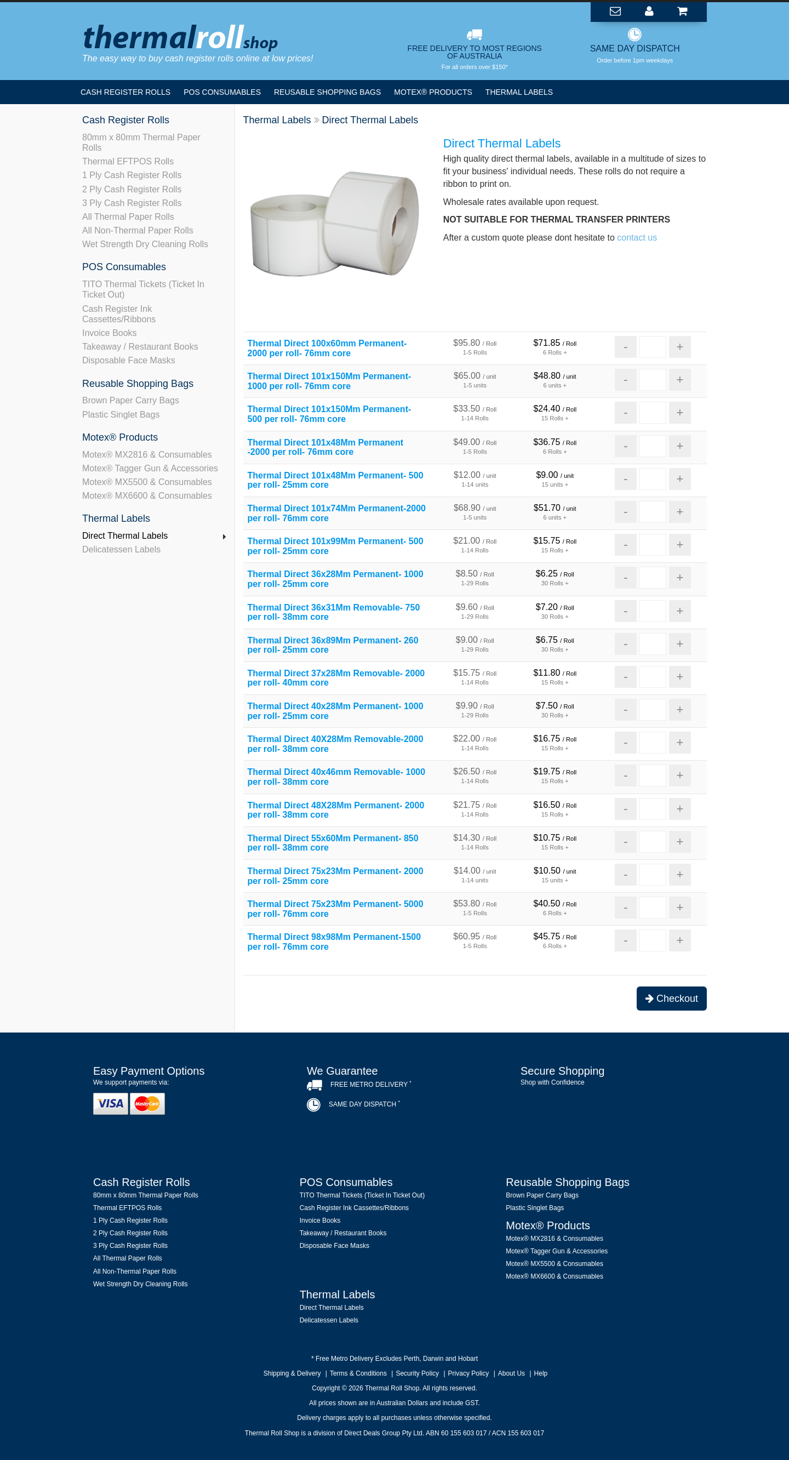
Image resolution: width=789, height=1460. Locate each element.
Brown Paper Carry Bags (130, 400)
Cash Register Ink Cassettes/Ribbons (119, 314)
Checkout (671, 998)
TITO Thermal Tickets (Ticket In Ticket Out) (143, 289)
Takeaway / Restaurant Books (140, 346)
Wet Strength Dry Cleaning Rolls (145, 244)
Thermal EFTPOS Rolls (128, 161)
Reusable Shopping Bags (327, 92)
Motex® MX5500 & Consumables (147, 482)
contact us (637, 237)
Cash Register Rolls (125, 92)
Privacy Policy (468, 1373)
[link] (608, 1113)
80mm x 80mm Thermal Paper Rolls (141, 142)
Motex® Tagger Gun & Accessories (150, 468)
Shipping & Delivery (292, 1373)
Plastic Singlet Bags (120, 414)
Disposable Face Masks (128, 360)
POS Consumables (222, 92)
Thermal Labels (519, 92)
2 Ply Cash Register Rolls (131, 189)
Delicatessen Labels (121, 549)
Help (541, 1373)
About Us (511, 1373)
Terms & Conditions (358, 1373)
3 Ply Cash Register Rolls (131, 203)
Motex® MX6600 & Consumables (147, 495)
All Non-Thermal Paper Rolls (137, 230)
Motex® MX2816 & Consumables (147, 454)
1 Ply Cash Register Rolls (131, 175)
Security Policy (417, 1373)
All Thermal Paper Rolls (128, 216)
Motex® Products (433, 92)
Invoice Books (109, 333)
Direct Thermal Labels (125, 535)
